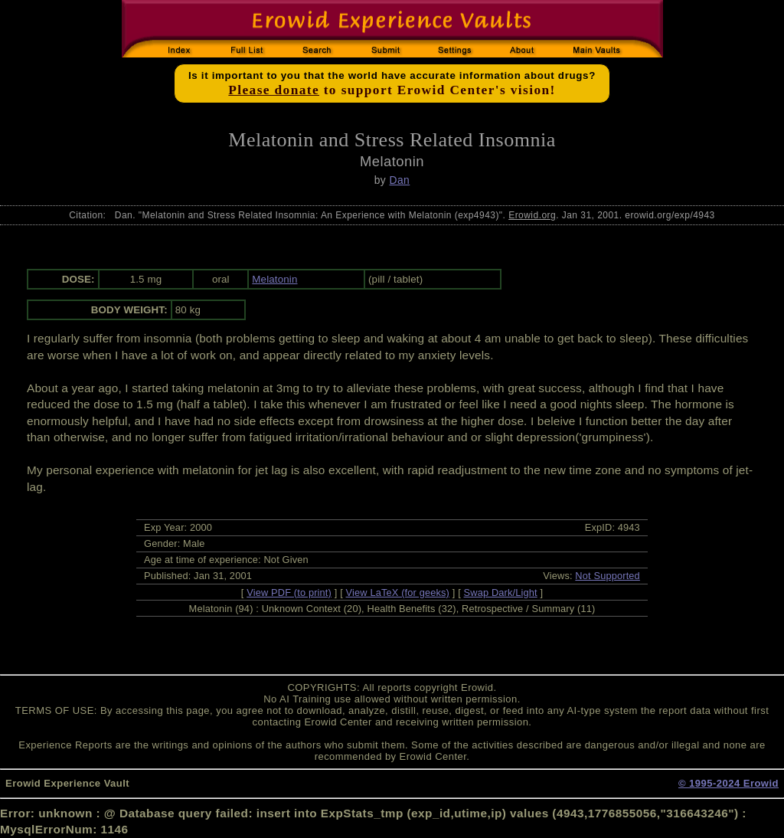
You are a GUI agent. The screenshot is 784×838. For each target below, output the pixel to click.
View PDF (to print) (289, 592)
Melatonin (274, 279)
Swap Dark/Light (500, 592)
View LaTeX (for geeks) (397, 592)
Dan (400, 180)
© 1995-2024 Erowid (728, 783)
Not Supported (607, 575)
